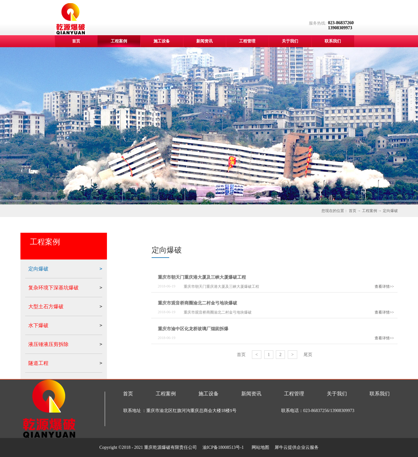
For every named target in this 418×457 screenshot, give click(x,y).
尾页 (308, 354)
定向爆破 (390, 211)
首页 (76, 41)
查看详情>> (384, 286)
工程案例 (369, 211)
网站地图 (259, 447)
